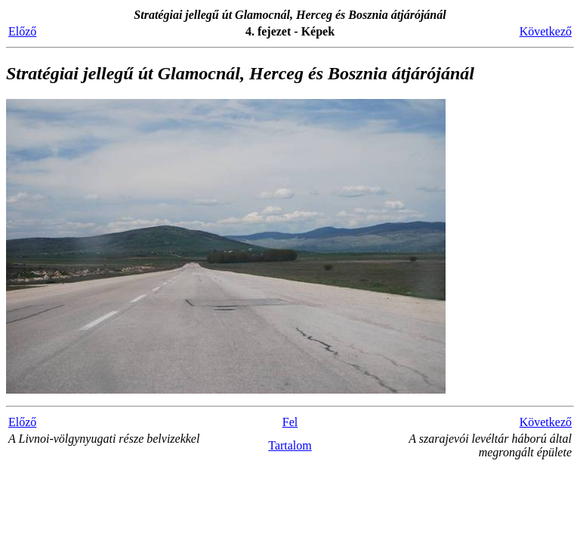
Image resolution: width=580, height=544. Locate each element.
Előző (22, 31)
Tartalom (290, 445)
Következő (546, 31)
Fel (290, 422)
